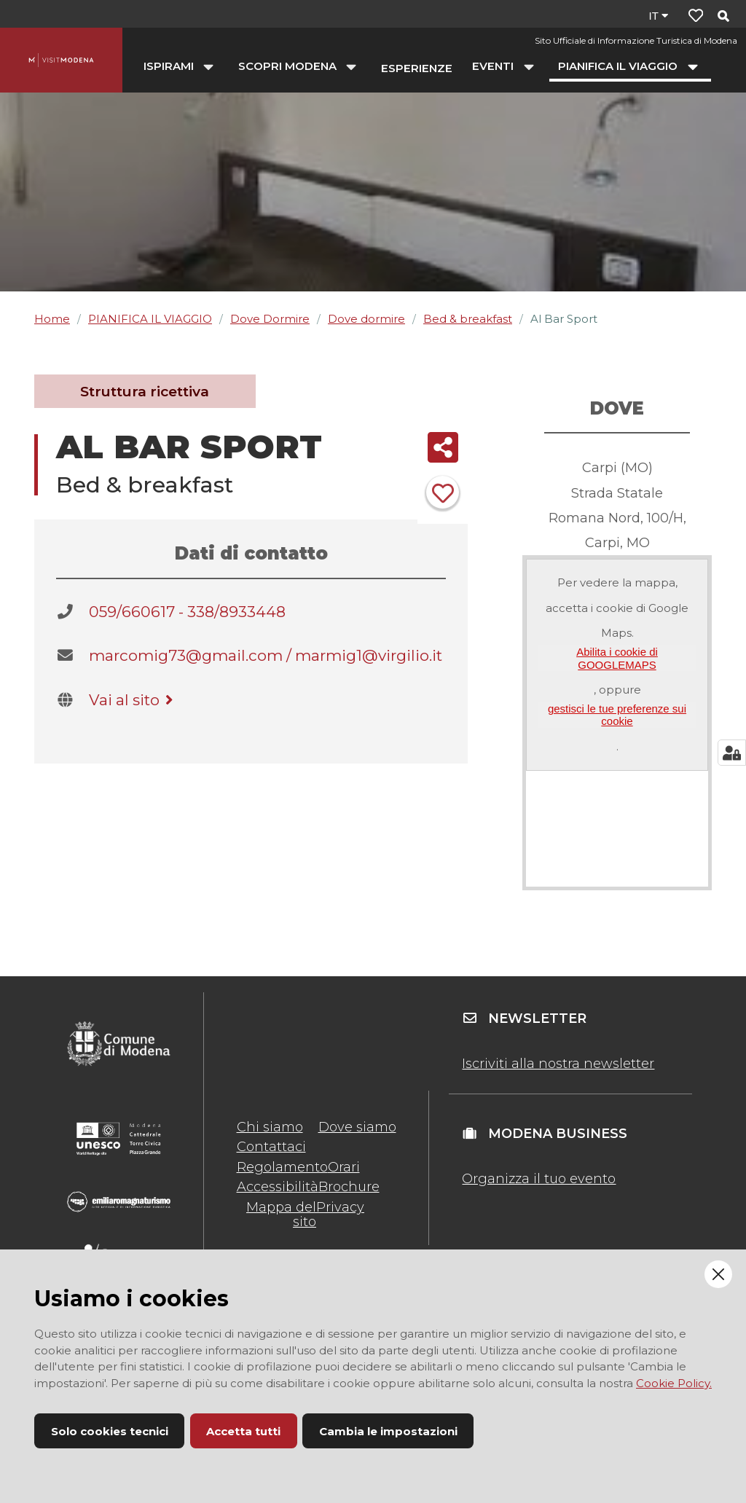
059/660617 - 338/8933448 (187, 612)
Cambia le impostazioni (388, 1431)
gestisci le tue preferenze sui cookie (617, 714)
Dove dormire (366, 318)
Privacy (340, 1207)
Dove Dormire (270, 318)
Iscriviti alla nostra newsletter (558, 1064)
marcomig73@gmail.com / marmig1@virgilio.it (265, 655)
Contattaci (271, 1147)
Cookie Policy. (674, 1383)
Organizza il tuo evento (539, 1179)
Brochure (349, 1187)
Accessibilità (277, 1187)
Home (52, 318)
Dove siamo (357, 1127)
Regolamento (282, 1167)
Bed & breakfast (467, 318)
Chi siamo (270, 1127)
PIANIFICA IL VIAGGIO (150, 318)
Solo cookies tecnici (109, 1431)
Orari (344, 1167)
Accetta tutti (243, 1431)
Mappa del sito (281, 1214)
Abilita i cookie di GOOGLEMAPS (617, 657)
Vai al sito (133, 700)
